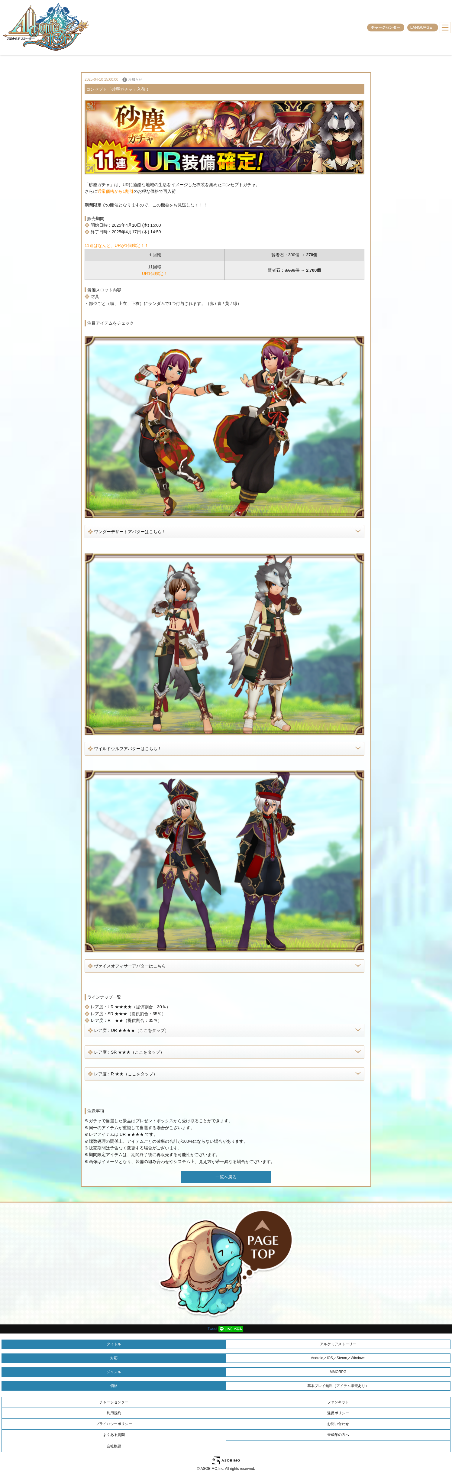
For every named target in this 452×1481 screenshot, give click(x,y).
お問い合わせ (338, 1424)
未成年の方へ (338, 1435)
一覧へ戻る (226, 1177)
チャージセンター (385, 27)
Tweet (212, 1329)
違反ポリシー (338, 1413)
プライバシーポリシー (114, 1424)
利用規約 (114, 1413)
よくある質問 (114, 1435)
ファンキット (338, 1402)
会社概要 (114, 1446)
